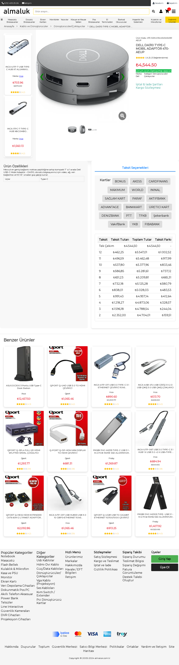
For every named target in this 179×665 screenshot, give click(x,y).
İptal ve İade (102, 565)
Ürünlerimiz (74, 557)
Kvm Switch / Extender (46, 594)
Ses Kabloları (46, 588)
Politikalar (117, 646)
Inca (21, 76)
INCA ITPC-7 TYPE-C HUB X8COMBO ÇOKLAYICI (17, 130)
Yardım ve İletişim (153, 646)
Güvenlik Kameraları (15, 611)
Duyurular (28, 646)
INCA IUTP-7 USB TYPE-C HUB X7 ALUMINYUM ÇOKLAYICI (18, 68)
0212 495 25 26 (10, 3)
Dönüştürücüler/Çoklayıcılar (49, 574)
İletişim (27, 3)
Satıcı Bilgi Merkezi (93, 646)
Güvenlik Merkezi (64, 646)
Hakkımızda (73, 565)
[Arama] (152, 11)
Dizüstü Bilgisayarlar (29, 20)
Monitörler (54, 19)
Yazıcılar (64, 19)
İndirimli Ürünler (172, 20)
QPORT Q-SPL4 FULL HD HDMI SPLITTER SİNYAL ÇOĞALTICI (23, 451)
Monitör (6, 577)
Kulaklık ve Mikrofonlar (156, 20)
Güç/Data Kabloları (50, 568)
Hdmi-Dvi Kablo (48, 564)
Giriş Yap (165, 559)
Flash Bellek (9, 564)
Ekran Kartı (9, 581)
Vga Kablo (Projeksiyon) (46, 582)
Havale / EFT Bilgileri (74, 571)
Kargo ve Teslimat (106, 561)
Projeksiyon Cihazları (16, 619)
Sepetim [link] (172, 3)
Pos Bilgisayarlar (94, 20)
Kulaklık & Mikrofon (15, 569)
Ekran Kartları (43, 20)
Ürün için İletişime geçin (153, 71)
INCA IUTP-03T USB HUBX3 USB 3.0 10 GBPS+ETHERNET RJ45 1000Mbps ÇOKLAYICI (67, 516)
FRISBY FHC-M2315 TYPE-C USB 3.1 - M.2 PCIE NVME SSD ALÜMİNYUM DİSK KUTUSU (111, 451)
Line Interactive (12, 606)
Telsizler (7, 602)
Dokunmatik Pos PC (15, 590)
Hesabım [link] (158, 3)
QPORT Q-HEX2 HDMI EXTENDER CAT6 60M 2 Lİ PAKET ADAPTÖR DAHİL (24, 516)
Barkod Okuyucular (121, 20)
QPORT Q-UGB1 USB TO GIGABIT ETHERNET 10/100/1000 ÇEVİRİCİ (111, 516)
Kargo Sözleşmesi (148, 87)
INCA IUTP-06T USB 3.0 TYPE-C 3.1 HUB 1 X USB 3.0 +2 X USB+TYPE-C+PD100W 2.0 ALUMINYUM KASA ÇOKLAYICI (155, 450)
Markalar (71, 561)
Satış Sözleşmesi (105, 557)
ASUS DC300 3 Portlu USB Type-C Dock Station (23, 386)
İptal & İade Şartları (149, 84)
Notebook (8, 556)
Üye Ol (164, 567)
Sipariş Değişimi (134, 565)
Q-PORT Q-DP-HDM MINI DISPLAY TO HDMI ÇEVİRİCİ (67, 451)
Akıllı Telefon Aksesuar (17, 594)
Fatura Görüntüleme (132, 571)
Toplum (43, 646)
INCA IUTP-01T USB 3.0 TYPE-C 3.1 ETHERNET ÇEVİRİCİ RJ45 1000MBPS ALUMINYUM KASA (111, 386)
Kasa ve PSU (9, 573)
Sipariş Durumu (134, 557)
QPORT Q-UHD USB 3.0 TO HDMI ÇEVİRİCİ (67, 386)
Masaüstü (8, 560)
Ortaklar (133, 646)
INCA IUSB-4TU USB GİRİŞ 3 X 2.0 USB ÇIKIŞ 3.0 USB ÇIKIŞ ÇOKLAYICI (155, 386)
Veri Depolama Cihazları (18, 585)
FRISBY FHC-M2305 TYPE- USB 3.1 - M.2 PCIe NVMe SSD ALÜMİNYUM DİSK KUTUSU (155, 515)
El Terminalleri (107, 20)
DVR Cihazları (10, 615)
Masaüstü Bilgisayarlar (12, 20)
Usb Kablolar (45, 560)
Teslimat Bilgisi (133, 561)
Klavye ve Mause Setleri (78, 20)
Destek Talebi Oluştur (132, 578)
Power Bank (9, 598)
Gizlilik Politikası (106, 569)
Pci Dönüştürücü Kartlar (49, 601)
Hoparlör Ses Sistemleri (138, 20)
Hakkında (11, 646)
